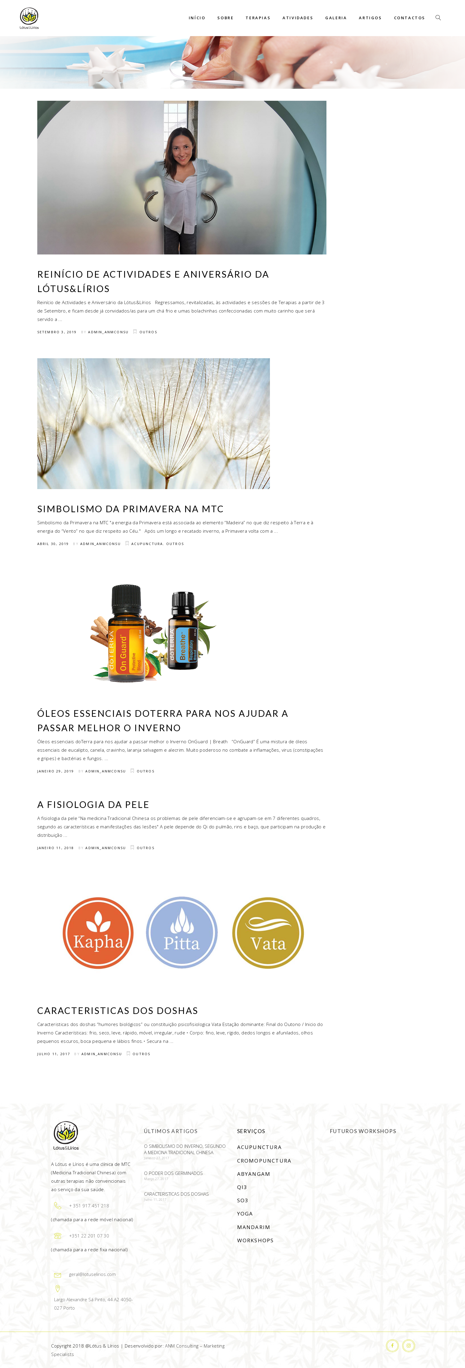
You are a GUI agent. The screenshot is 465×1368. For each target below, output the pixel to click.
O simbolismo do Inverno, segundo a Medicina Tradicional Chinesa (185, 1149)
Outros (148, 332)
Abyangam (254, 1173)
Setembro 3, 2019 (57, 332)
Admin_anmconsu (108, 332)
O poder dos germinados (173, 1173)
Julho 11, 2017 (53, 1054)
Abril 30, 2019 (53, 543)
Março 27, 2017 (156, 1178)
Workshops (255, 1240)
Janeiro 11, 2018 (55, 848)
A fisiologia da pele (93, 804)
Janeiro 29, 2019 (55, 771)
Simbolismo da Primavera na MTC (130, 508)
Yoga (245, 1213)
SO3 (243, 1200)
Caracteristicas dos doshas (117, 1010)
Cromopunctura (264, 1160)
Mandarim (254, 1227)
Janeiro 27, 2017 (156, 1158)
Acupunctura (147, 543)
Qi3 (242, 1187)
